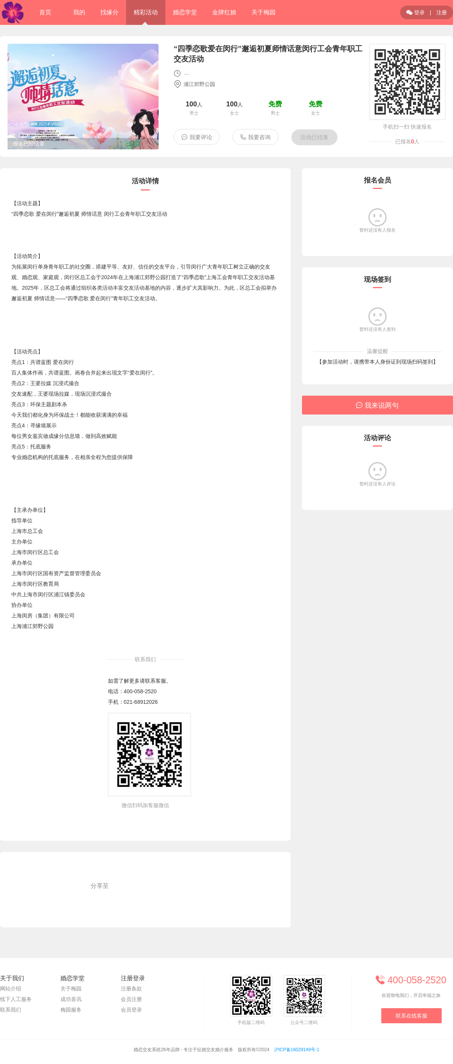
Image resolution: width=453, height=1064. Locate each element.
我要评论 (197, 136)
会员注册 (131, 999)
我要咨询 (255, 136)
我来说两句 (377, 405)
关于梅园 (71, 989)
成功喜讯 (71, 999)
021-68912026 (141, 702)
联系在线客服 (411, 1016)
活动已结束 (314, 137)
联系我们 (10, 1010)
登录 (415, 12)
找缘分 (109, 12)
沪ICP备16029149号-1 (296, 1049)
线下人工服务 (16, 999)
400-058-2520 (140, 691)
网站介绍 (10, 989)
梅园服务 (71, 1010)
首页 (45, 12)
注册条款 (131, 989)
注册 (441, 12)
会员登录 (131, 1010)
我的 (79, 12)
